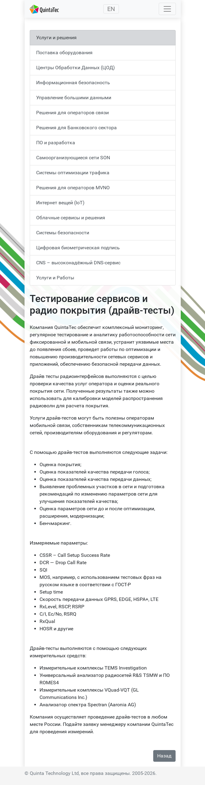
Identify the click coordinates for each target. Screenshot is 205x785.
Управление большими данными (73, 97)
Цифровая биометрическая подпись (78, 248)
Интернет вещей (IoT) (60, 203)
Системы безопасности (62, 233)
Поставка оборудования (64, 52)
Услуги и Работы (55, 278)
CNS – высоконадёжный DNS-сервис (78, 263)
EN (111, 9)
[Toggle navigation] (167, 9)
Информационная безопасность (73, 82)
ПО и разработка (55, 142)
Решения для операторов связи (72, 112)
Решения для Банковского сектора (76, 127)
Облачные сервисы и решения (70, 218)
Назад (164, 756)
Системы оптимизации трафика (72, 172)
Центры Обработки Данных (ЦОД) (75, 67)
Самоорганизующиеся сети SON (73, 157)
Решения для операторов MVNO (73, 188)
